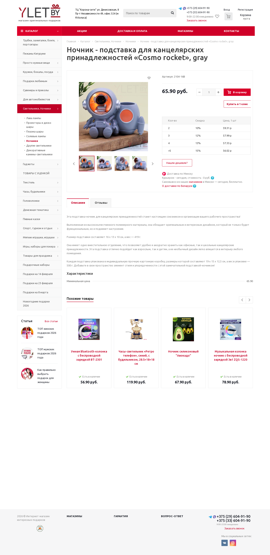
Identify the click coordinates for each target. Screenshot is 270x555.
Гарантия (121, 516)
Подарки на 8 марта (35, 292)
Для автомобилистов (36, 99)
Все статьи (51, 321)
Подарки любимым (35, 81)
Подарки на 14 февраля (38, 274)
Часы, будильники (34, 191)
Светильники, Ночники (37, 108)
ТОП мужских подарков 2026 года (46, 353)
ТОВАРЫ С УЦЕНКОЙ (36, 173)
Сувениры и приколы (36, 90)
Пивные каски (31, 219)
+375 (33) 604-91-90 (198, 12)
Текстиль (29, 182)
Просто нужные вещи (36, 62)
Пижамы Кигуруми (34, 53)
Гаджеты (28, 164)
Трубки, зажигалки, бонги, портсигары (39, 42)
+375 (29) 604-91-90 (198, 8)
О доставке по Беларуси (177, 185)
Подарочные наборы (36, 264)
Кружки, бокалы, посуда (38, 71)
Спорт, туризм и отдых (37, 228)
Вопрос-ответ (172, 516)
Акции (82, 31)
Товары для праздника (37, 255)
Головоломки (31, 200)
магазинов (196, 181)
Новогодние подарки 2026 (36, 303)
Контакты (231, 31)
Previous (74, 164)
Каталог (31, 31)
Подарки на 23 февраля (38, 283)
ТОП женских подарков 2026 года (46, 332)
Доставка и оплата (132, 31)
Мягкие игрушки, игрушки (38, 237)
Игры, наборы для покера (39, 246)
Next (153, 164)
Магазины (185, 31)
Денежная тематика (36, 209)
